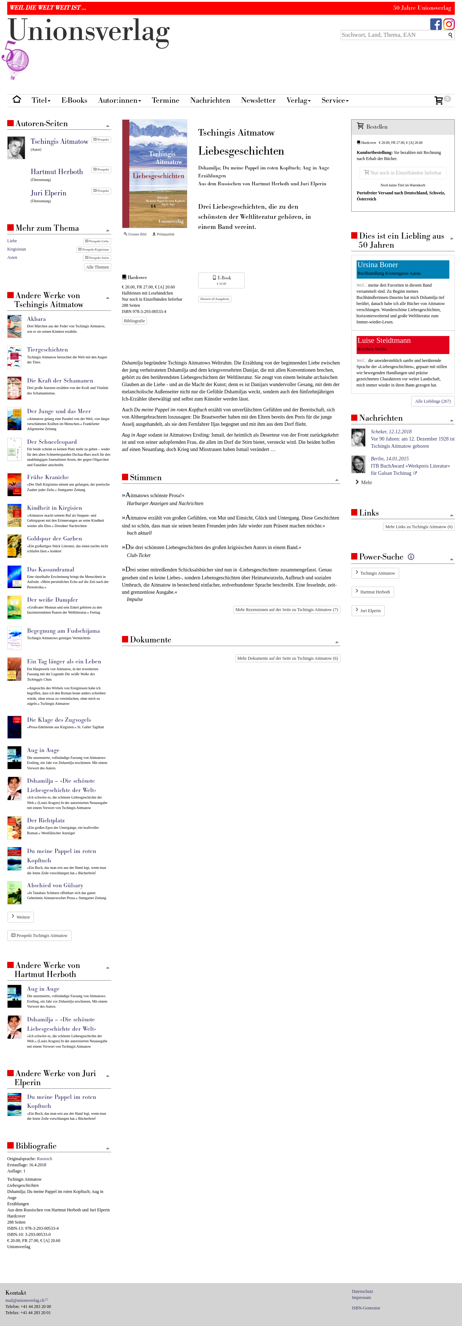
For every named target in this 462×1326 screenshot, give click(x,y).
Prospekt (101, 139)
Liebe (12, 240)
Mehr (364, 482)
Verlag (299, 100)
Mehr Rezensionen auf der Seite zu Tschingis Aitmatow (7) (286, 609)
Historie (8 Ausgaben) (214, 299)
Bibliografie (134, 320)
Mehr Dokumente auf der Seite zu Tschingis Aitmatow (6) (287, 658)
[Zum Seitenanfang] (337, 480)
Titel (41, 100)
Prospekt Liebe (97, 241)
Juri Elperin (371, 610)
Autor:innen (119, 100)
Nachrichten (210, 100)
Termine (165, 100)
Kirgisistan (16, 249)
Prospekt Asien (97, 258)
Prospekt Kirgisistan (93, 249)
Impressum (361, 1297)
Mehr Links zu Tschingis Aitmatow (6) (419, 526)
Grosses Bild (135, 234)
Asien (12, 257)
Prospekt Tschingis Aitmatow (39, 935)
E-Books (74, 100)
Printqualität (163, 234)
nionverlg (88, 47)
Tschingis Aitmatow (378, 573)
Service (335, 100)
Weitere (23, 917)
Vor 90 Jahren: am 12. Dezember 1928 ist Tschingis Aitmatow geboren (413, 439)
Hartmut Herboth (375, 592)
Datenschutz (362, 1291)
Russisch (44, 1158)
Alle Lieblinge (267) (433, 401)
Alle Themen (97, 267)
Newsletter (258, 100)
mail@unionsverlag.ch (24, 1300)
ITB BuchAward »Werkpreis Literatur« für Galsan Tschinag (410, 466)
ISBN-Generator (366, 1307)
